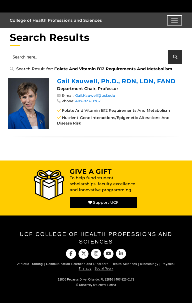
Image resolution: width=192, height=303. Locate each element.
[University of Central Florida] (43, 6)
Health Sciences (124, 264)
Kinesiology (149, 264)
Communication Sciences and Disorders (77, 264)
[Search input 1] (89, 57)
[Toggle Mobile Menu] (181, 6)
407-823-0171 (125, 280)
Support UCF (104, 202)
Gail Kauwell (116, 81)
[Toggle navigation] (174, 20)
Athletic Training (30, 264)
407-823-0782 (87, 101)
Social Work (104, 268)
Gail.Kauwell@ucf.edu (95, 95)
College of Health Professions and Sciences (56, 20)
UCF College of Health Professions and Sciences (96, 238)
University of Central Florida (97, 285)
